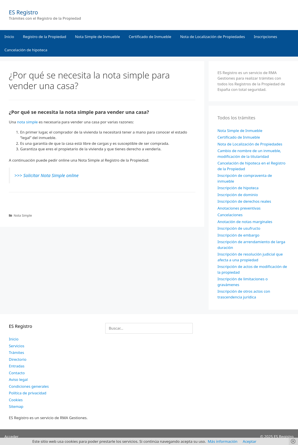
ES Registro (23, 12)
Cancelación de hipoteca (25, 49)
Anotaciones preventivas (239, 208)
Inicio (9, 36)
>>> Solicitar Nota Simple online (46, 175)
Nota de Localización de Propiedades (212, 36)
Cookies (16, 399)
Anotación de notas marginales (244, 221)
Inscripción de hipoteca (238, 187)
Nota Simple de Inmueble (97, 36)
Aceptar (249, 441)
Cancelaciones (230, 214)
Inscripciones (265, 36)
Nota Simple (23, 215)
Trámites (16, 352)
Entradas (16, 366)
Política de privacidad (27, 392)
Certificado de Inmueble (150, 36)
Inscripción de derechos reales (244, 201)
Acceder (11, 436)
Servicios (16, 345)
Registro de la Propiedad (44, 36)
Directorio (17, 359)
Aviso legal (18, 379)
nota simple (27, 121)
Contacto (17, 372)
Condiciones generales (29, 386)
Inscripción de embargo (238, 235)
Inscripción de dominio (237, 194)
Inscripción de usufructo (238, 228)
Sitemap (16, 406)
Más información (222, 441)
